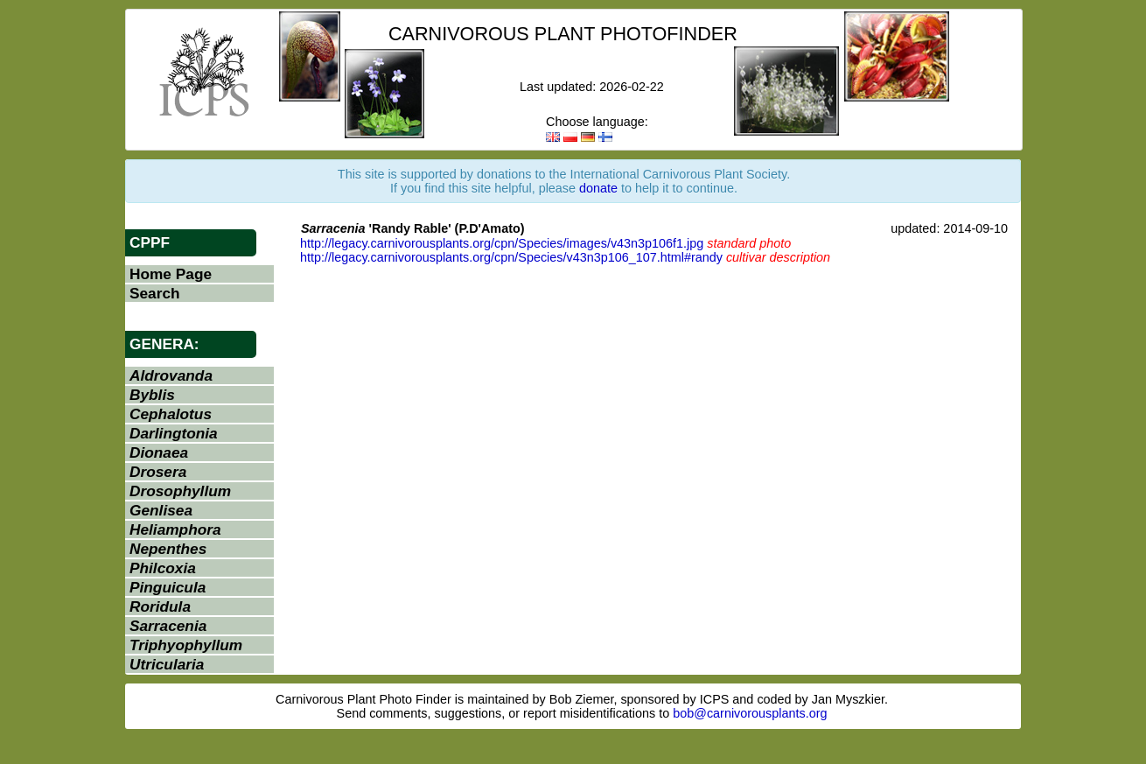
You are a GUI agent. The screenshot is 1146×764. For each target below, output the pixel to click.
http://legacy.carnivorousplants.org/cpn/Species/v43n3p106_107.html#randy (511, 257)
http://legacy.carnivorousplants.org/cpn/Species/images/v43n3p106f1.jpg (501, 243)
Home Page (170, 274)
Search (154, 293)
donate (598, 188)
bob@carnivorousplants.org (750, 713)
